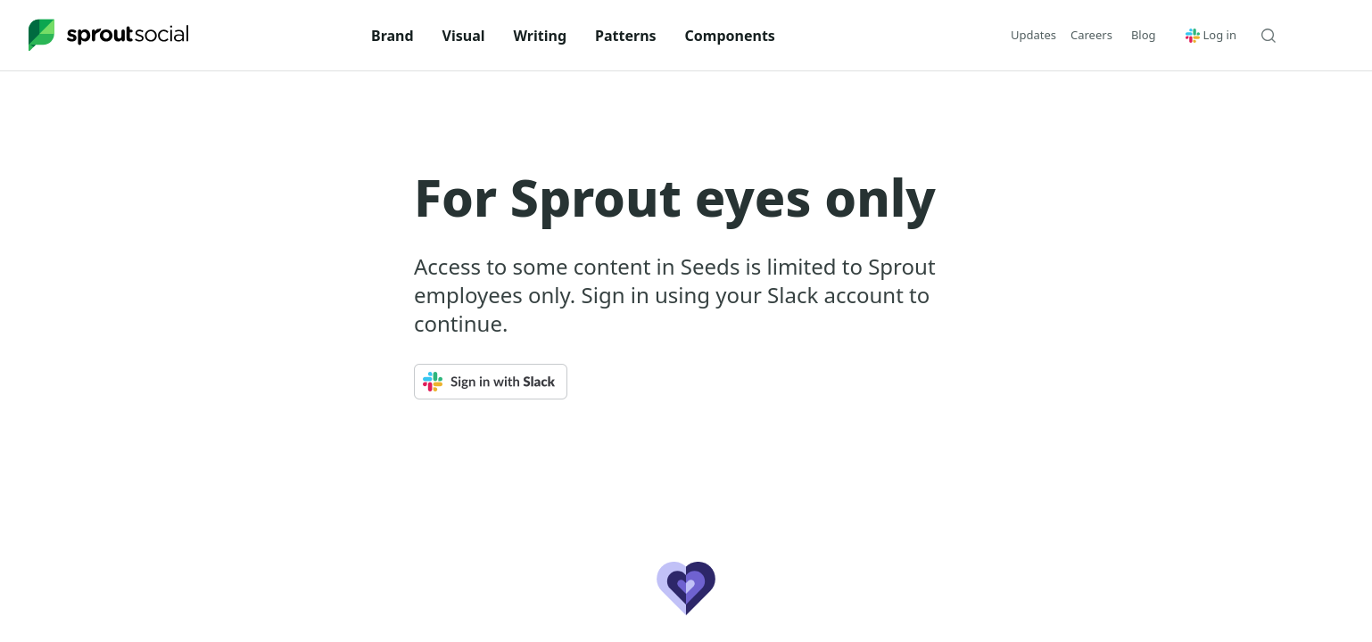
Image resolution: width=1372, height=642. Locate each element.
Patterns (626, 35)
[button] (1143, 35)
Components (730, 35)
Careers (1091, 35)
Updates (1033, 35)
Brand (392, 35)
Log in (1211, 35)
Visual (463, 35)
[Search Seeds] (1268, 36)
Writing (540, 35)
